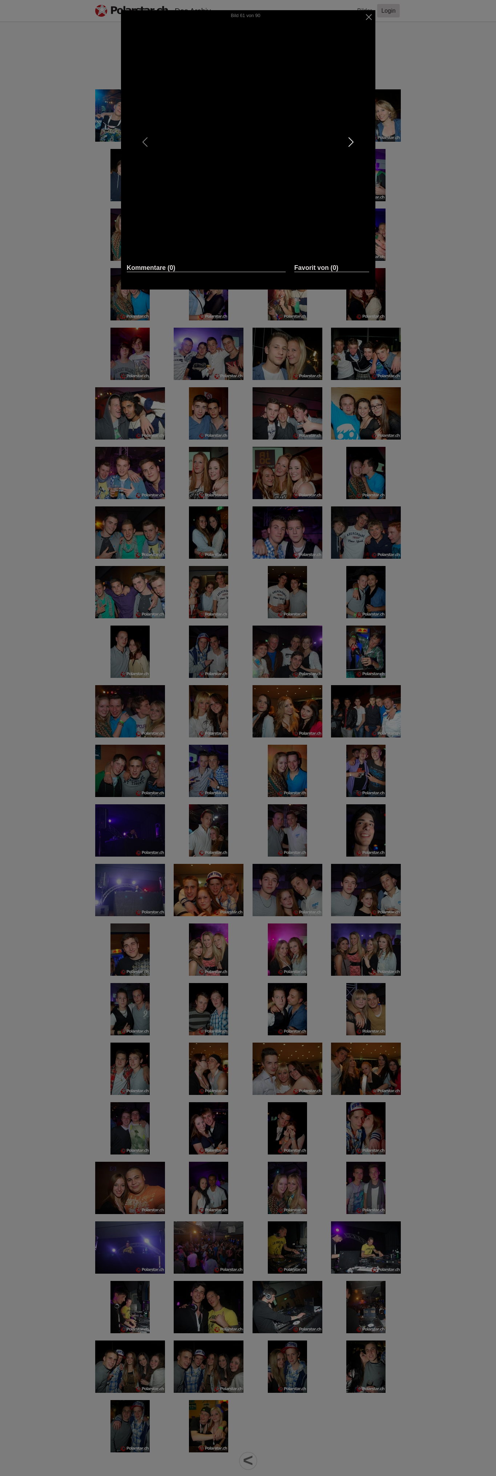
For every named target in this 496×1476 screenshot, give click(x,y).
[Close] (368, 17)
